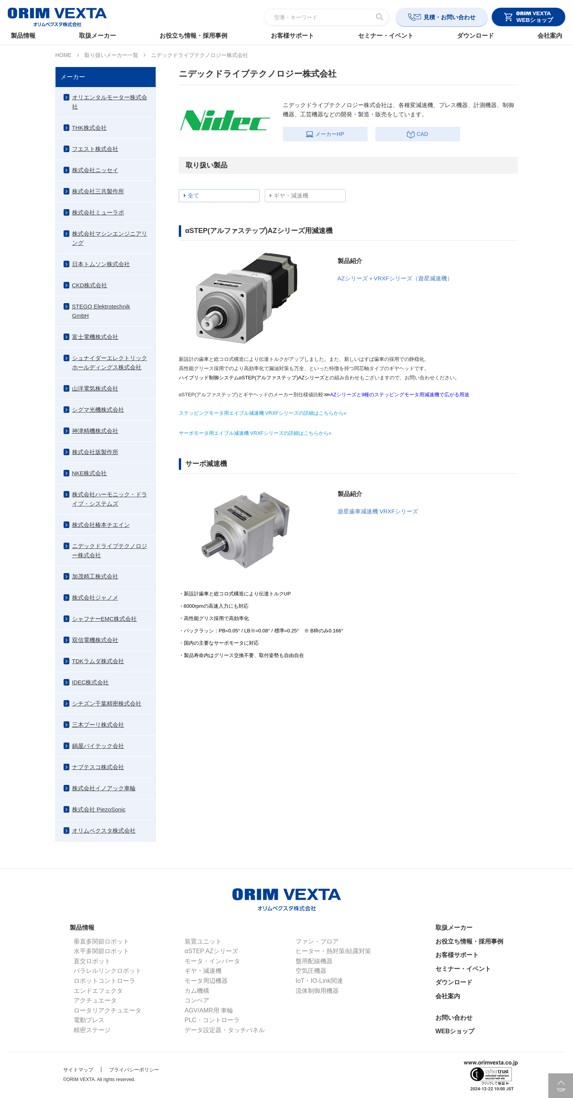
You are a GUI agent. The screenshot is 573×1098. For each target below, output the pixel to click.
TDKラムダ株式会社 (98, 661)
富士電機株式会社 (95, 337)
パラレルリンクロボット (107, 970)
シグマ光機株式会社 (98, 409)
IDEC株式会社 (90, 682)
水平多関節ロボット (101, 951)
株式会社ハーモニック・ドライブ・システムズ (109, 499)
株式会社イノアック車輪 (104, 788)
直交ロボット (92, 961)
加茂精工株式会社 (95, 576)
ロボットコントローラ (104, 980)
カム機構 (197, 990)
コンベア (197, 1000)
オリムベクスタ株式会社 (104, 830)
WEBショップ (454, 1031)
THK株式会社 (89, 127)
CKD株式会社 (90, 285)
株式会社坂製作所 (95, 452)
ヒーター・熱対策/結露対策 (333, 951)
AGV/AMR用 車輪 (209, 1010)
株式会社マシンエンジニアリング (109, 238)
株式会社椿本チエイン (101, 524)
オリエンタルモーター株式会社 (109, 102)
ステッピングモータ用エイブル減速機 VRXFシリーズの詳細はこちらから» (263, 413)
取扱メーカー (99, 35)
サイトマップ (78, 1070)
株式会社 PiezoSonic (99, 809)
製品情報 (25, 35)
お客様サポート (292, 35)
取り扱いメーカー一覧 (111, 55)
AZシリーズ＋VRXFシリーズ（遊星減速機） (395, 278)
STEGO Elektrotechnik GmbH (101, 311)
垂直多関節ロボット (101, 941)
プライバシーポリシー (134, 1070)
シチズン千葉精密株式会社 (106, 703)
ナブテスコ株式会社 (98, 767)
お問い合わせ (453, 1017)
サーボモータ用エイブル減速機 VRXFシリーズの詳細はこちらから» (255, 433)
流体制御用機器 (317, 990)
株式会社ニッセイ (95, 170)
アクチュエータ (95, 1000)
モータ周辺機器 (206, 980)
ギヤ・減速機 (203, 970)
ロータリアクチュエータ (107, 1010)
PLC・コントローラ (212, 1020)
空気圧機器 (311, 970)
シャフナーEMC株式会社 (104, 618)
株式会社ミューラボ (98, 212)
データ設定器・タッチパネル (225, 1030)
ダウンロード (473, 35)
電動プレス (89, 1020)
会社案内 (547, 35)
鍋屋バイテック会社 (98, 746)
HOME (63, 55)
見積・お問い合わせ (449, 17)
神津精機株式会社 (95, 430)
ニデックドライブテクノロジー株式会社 (109, 550)
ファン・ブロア (317, 941)
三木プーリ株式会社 (98, 724)
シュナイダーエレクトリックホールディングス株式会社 (109, 362)
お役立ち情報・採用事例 (194, 35)
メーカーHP (325, 134)
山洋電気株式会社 (95, 388)
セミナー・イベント (385, 35)
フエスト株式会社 (95, 149)
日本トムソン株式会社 (101, 264)
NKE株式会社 (89, 473)
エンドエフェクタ (98, 990)
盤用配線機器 (314, 961)
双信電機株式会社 (95, 640)
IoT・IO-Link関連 (319, 980)
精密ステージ (92, 1030)
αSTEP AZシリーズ (211, 951)
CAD (417, 134)
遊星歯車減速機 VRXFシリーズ (378, 511)
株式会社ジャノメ (95, 597)
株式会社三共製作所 (98, 191)
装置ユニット (203, 941)
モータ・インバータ (212, 961)
